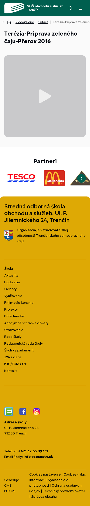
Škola (8, 268)
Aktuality (11, 275)
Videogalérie (24, 22)
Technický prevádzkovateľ (64, 491)
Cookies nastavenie (45, 474)
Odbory (10, 289)
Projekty (11, 309)
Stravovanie (13, 330)
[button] (70, 8)
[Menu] (80, 8)
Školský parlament (19, 350)
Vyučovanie (13, 296)
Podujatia (12, 282)
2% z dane (12, 357)
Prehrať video (45, 96)
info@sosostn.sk (38, 456)
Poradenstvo (14, 316)
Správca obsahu (44, 496)
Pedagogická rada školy (23, 343)
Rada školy (12, 336)
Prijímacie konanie (19, 302)
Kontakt (10, 370)
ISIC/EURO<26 (15, 364)
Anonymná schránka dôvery (26, 323)
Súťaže (43, 22)
